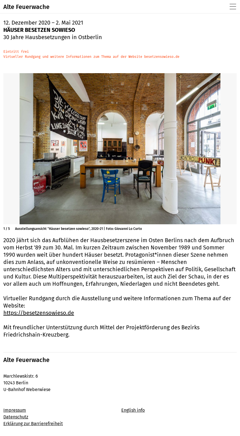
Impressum (14, 410)
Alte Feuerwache (26, 7)
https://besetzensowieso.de (38, 312)
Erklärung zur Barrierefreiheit (33, 423)
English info (133, 410)
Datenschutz (15, 417)
